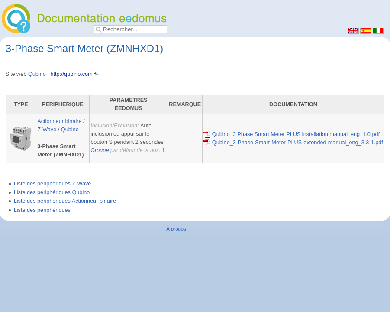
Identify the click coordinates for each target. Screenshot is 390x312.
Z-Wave (46, 130)
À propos (176, 228)
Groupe (99, 150)
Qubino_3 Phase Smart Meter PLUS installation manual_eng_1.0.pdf (291, 134)
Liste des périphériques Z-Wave (52, 184)
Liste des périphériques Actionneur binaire (65, 201)
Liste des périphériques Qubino (52, 192)
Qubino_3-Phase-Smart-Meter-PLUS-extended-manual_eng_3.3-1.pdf (293, 143)
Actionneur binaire (59, 121)
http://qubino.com (71, 74)
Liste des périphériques (42, 210)
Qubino (37, 74)
